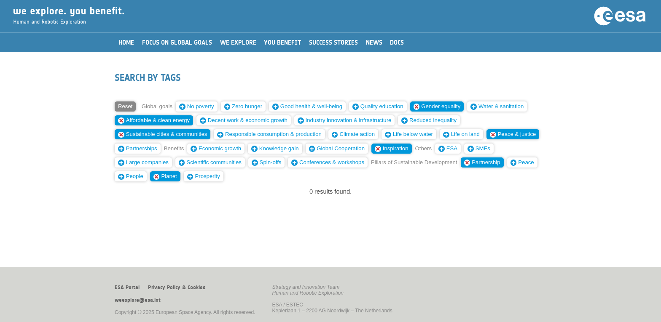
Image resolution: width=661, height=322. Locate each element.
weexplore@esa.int (138, 300)
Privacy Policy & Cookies (176, 287)
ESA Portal (127, 287)
